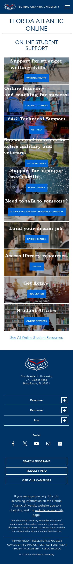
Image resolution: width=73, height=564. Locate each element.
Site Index (59, 544)
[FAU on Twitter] (24, 443)
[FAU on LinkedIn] (59, 443)
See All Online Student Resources (36, 337)
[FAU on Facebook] (13, 443)
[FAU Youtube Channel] (36, 443)
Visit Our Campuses (36, 480)
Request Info (36, 471)
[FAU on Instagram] (48, 443)
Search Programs (36, 461)
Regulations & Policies (46, 540)
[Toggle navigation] (67, 7)
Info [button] (36, 420)
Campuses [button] (36, 400)
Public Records (51, 548)
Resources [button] (36, 410)
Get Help (45, 544)
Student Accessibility (26, 548)
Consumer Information (22, 544)
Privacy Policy (21, 540)
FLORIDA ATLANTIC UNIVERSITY (38, 6)
